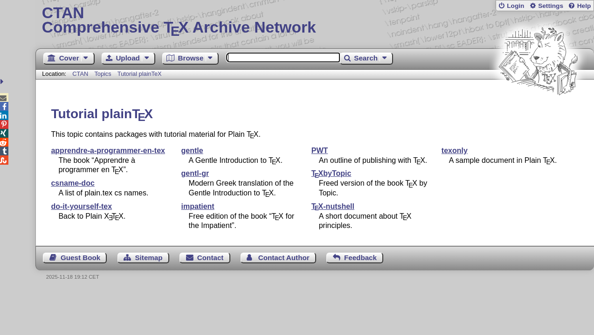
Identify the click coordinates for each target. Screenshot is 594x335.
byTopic (331, 173)
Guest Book (80, 257)
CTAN (80, 73)
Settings (550, 5)
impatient (197, 206)
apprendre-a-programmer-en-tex (108, 150)
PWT (319, 150)
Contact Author (284, 257)
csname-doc (72, 183)
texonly (455, 150)
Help (584, 5)
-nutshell (332, 206)
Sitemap (148, 257)
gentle (192, 150)
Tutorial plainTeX (139, 73)
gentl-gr (195, 173)
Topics (103, 73)
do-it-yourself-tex (81, 206)
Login (515, 5)
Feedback (360, 257)
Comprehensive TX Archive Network (315, 21)
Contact (210, 257)
